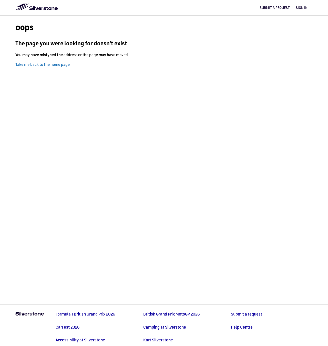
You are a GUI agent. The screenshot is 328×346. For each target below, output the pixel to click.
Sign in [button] (302, 7)
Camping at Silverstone (164, 327)
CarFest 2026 (68, 327)
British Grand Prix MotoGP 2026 (171, 314)
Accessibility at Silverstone (80, 339)
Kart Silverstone (158, 339)
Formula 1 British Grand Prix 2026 (85, 314)
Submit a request (275, 7)
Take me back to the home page (42, 64)
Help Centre (242, 327)
